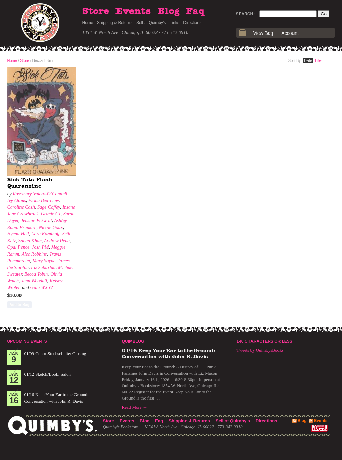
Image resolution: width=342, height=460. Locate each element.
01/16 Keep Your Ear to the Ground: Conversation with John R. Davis (168, 354)
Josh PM (40, 247)
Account (290, 33)
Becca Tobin (36, 274)
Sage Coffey (48, 207)
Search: (245, 14)
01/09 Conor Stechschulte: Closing (55, 353)
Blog (168, 11)
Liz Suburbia (43, 267)
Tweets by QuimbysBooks (260, 350)
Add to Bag (20, 304)
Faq (195, 11)
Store (95, 11)
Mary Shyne (43, 260)
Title (317, 60)
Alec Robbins (34, 254)
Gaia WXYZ (41, 287)
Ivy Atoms (16, 200)
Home (87, 22)
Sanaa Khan (30, 240)
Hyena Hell (18, 233)
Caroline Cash (21, 207)
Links (174, 22)
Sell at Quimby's (151, 22)
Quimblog (133, 341)
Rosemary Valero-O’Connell (40, 194)
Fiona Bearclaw (43, 200)
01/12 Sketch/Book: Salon (47, 374)
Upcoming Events (27, 341)
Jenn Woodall (34, 280)
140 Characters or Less (264, 341)
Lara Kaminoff (45, 233)
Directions (192, 22)
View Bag (263, 33)
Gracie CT (50, 213)
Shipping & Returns (114, 22)
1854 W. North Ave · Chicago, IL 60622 (120, 32)
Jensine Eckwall (36, 220)
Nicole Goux (51, 227)
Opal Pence (18, 247)
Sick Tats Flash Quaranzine (29, 183)
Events (133, 11)
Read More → (134, 407)
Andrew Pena (57, 240)
